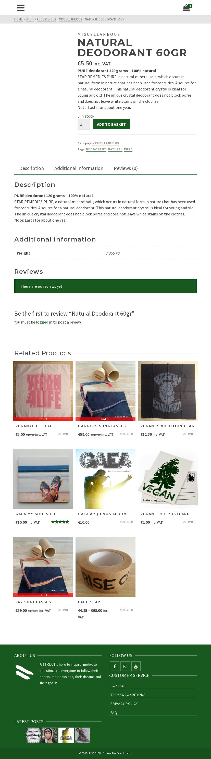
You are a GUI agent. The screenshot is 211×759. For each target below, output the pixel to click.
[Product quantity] (84, 124)
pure (128, 149)
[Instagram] (125, 666)
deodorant (96, 149)
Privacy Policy (124, 703)
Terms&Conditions (128, 694)
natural (115, 149)
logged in (44, 322)
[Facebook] (114, 666)
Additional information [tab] (78, 168)
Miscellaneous (105, 143)
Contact (118, 685)
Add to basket (111, 124)
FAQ (113, 712)
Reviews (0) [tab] (126, 168)
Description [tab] (31, 168)
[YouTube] (136, 666)
